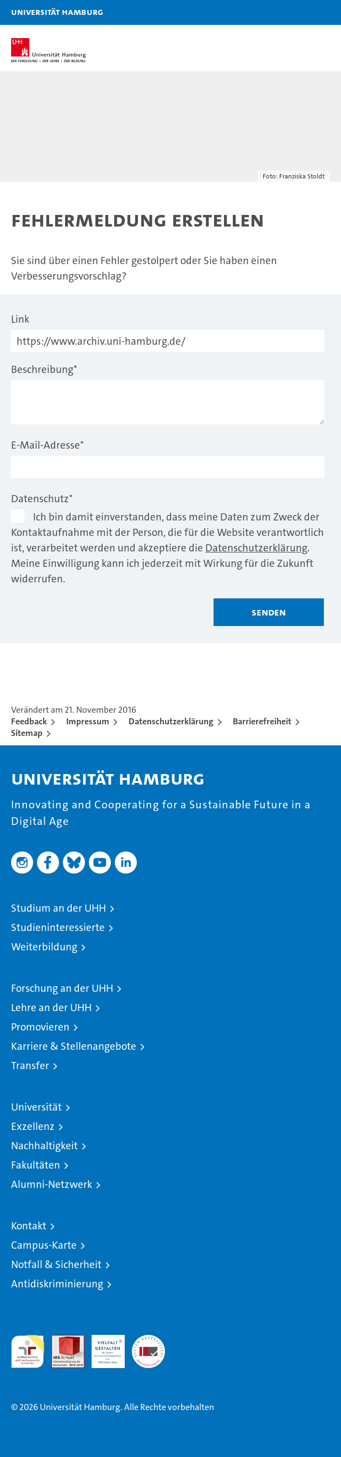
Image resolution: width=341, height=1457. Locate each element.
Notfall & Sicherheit (56, 1264)
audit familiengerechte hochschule (27, 1351)
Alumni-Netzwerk (51, 1184)
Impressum (87, 721)
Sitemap (26, 733)
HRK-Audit (102, 1346)
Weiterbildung (44, 947)
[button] (298, 12)
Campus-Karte (44, 1245)
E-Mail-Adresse (47, 445)
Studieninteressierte (58, 927)
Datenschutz (42, 499)
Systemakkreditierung (148, 1340)
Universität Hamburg (57, 12)
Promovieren (40, 1027)
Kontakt (28, 1226)
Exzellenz (33, 1126)
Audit (61, 1340)
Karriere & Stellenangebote (73, 1046)
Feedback (29, 721)
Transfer (30, 1065)
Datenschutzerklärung (256, 548)
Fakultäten (35, 1165)
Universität (36, 1107)
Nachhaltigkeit (44, 1146)
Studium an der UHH (58, 908)
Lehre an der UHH (51, 1007)
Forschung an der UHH (62, 988)
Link (20, 319)
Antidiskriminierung (57, 1284)
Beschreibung (44, 369)
